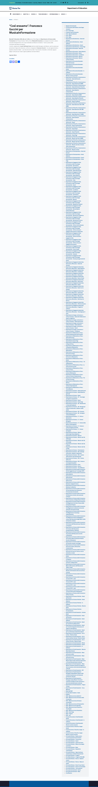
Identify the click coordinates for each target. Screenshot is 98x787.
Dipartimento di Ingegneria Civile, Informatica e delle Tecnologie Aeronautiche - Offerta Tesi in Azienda (75, 223)
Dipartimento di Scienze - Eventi (73, 400)
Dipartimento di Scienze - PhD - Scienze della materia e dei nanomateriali (75, 455)
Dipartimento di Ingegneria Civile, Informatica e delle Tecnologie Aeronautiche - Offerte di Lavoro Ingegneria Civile (73, 235)
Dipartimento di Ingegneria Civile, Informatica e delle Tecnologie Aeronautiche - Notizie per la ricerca (74, 218)
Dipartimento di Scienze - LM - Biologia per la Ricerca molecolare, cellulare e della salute (75, 408)
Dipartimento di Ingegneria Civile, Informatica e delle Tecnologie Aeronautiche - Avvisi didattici (73, 173)
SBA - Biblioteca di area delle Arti (73, 696)
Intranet (44, 2)
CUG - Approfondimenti (71, 34)
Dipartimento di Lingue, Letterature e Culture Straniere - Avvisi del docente (74, 320)
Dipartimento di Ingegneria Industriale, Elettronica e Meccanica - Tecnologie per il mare (75, 312)
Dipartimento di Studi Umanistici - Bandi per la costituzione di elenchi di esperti (75, 630)
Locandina (11, 58)
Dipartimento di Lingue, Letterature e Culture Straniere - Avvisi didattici (74, 324)
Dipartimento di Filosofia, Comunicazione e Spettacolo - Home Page (76, 134)
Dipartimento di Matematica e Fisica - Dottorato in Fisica (74, 352)
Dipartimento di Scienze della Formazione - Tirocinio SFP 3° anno (76, 581)
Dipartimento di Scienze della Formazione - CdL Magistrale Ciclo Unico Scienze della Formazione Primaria (76, 503)
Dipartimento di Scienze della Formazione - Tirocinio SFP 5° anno (76, 587)
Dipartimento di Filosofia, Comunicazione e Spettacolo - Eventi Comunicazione (76, 124)
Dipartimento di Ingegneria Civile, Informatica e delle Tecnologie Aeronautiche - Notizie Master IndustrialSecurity (73, 208)
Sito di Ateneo (18, 2)
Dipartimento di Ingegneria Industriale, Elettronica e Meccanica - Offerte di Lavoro (76, 303)
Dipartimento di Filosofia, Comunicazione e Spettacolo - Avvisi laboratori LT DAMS (76, 113)
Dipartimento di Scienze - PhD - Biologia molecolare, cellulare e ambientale (75, 452)
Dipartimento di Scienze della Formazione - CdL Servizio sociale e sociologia (76, 542)
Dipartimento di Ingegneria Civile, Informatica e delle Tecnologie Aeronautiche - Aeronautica (73, 164)
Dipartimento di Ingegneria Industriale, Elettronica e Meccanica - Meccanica (75, 295)
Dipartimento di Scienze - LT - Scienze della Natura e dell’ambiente (76, 423)
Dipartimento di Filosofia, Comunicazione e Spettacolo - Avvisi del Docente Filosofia (76, 86)
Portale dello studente (27, 2)
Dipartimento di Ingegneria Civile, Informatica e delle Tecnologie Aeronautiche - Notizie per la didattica (75, 214)
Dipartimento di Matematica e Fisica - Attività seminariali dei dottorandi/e (74, 333)
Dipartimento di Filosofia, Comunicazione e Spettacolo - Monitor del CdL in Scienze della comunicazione (76, 144)
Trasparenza (12, 2)
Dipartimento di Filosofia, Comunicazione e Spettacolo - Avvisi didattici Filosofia (76, 97)
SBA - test (68, 715)
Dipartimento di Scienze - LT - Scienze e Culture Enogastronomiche (75, 426)
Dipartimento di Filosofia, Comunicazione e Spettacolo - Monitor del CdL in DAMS (76, 137)
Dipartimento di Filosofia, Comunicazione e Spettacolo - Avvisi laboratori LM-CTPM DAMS (76, 104)
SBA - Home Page (70, 712)
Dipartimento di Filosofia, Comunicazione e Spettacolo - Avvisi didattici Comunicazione (76, 90)
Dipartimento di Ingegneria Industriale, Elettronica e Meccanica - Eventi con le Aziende (75, 287)
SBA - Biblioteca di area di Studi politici (75, 704)
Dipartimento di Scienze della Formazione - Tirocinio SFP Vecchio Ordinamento (76, 590)
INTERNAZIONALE (55, 14)
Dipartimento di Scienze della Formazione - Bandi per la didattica (76, 486)
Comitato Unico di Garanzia (72, 32)
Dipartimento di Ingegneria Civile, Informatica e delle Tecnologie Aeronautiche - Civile (73, 178)
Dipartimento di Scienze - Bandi (73, 395)
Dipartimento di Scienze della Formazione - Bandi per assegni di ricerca (76, 483)
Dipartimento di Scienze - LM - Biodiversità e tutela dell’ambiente (76, 404)
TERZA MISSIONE (43, 14)
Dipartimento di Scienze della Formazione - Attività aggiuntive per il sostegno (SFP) (76, 470)
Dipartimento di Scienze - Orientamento (75, 450)
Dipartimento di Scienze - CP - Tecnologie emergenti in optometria (75, 397)
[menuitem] (10, 14)
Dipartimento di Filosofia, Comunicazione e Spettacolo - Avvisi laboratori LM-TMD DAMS (76, 109)
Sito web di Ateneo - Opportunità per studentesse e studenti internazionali (74, 753)
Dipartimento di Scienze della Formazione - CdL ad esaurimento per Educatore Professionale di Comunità (76, 490)
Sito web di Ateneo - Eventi (72, 741)
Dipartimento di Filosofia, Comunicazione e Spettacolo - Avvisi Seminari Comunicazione (76, 117)
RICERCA (34, 14)
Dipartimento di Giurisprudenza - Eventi (75, 157)
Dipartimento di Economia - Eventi (74, 53)
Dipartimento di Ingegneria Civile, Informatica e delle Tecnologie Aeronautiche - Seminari (73, 252)
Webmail (40, 2)
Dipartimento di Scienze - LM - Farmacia (75, 411)
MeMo (48, 2)
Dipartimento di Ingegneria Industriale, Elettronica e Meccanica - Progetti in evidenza (75, 307)
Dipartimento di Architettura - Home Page (75, 47)
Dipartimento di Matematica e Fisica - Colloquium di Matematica (74, 346)
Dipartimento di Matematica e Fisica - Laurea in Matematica (74, 372)
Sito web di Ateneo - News (72, 747)
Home (10, 19)
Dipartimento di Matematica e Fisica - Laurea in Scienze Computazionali (74, 375)
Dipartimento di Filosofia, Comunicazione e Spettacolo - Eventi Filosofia (76, 131)
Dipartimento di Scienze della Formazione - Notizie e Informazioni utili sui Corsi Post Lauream (76, 570)
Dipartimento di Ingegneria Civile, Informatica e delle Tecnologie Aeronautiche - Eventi (73, 183)
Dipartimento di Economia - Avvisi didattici (76, 51)
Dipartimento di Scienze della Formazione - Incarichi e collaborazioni (76, 561)
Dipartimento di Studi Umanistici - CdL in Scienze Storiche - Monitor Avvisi (75, 640)
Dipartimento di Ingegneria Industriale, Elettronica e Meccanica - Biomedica (75, 274)
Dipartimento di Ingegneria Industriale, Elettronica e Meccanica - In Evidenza (75, 270)
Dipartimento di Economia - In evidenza (75, 55)
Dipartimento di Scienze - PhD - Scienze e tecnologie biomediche (75, 462)
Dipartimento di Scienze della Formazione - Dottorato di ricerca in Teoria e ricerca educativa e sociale (76, 551)
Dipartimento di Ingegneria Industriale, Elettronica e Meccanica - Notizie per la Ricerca (75, 299)
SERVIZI (63, 14)
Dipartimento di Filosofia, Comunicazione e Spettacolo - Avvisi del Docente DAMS (76, 82)
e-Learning (35, 2)
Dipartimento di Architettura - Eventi (74, 45)
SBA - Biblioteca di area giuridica (73, 705)
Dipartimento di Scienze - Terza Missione (75, 468)
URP (51, 2)
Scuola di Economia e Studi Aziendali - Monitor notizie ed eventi (74, 724)
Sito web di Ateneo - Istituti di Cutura (74, 742)
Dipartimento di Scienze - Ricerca (73, 466)
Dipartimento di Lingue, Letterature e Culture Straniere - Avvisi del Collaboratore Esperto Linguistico (76, 316)
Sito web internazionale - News (73, 771)
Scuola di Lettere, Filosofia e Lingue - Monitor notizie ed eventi (74, 733)
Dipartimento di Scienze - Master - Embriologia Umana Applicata (74, 433)
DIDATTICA (26, 14)
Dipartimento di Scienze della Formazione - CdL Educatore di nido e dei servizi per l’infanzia (76, 495)
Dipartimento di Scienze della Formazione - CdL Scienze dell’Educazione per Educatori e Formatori (76, 524)
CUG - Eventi (69, 35)
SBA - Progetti (69, 713)
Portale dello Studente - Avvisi (73, 693)
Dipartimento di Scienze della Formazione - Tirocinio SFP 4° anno (76, 584)
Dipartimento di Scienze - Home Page (74, 402)
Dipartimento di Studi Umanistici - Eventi (75, 644)
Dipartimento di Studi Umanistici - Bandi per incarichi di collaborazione (75, 622)
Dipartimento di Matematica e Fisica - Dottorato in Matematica (74, 356)
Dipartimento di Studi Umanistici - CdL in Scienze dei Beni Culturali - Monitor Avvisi (75, 637)
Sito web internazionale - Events (73, 770)
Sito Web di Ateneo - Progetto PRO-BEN (75, 757)
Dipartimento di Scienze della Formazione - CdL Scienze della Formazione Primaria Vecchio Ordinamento (76, 538)
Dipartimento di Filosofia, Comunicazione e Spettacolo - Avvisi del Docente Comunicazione (76, 79)
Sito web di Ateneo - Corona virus (73, 739)
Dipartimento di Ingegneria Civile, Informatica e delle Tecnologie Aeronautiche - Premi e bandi (73, 247)
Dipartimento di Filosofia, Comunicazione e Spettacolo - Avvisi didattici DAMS (76, 94)
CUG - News (68, 37)
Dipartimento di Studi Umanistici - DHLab (75, 643)
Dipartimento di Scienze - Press (73, 464)
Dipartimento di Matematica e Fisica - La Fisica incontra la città (75, 365)
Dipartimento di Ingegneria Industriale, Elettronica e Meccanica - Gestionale (75, 291)
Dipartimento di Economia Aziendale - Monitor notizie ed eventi (74, 74)
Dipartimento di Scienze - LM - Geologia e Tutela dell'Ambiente (75, 413)
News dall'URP (69, 691)
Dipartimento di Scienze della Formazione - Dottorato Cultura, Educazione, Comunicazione (76, 546)
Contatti (55, 2)
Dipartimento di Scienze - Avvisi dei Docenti (76, 390)
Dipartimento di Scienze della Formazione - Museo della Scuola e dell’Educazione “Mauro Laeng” (76, 565)
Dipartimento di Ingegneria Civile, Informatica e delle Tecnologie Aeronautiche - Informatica (73, 193)
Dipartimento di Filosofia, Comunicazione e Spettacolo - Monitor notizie (76, 148)
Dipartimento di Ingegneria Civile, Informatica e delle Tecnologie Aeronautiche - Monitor (73, 197)
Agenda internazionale (71, 26)
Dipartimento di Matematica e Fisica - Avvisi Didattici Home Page (74, 340)
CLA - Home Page (70, 30)
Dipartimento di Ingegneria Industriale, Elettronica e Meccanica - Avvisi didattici (75, 267)
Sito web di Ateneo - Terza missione (74, 768)
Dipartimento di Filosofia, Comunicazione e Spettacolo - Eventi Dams (76, 127)
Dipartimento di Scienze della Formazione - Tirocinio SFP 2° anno (76, 577)
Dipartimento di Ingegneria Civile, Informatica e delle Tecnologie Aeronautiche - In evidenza (73, 188)
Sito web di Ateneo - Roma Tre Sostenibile (75, 766)
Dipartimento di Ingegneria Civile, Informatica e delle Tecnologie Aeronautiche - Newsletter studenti (74, 202)
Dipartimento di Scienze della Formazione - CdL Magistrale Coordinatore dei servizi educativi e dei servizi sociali (76, 508)
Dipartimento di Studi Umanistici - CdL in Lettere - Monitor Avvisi (75, 634)
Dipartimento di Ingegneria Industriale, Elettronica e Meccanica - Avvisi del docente (75, 263)
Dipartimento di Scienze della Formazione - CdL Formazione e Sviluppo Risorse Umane (76, 499)
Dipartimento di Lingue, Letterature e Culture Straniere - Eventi (74, 327)
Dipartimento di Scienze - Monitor (74, 435)
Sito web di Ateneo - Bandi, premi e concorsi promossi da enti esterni (74, 736)
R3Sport (68, 694)
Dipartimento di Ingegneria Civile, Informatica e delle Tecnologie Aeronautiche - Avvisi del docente (73, 169)
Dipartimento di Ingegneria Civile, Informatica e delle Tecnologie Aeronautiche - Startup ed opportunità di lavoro (75, 258)
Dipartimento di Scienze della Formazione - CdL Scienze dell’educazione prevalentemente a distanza (76, 528)
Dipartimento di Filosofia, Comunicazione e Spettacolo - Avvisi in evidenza (76, 100)
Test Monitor (69, 773)
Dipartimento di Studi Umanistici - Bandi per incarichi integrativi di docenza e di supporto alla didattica (75, 627)
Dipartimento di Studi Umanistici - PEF (75, 670)
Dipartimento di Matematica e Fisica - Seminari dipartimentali (74, 385)
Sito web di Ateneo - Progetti (72, 755)
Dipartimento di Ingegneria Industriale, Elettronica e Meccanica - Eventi (75, 283)
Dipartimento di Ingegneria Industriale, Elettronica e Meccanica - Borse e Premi (75, 277)
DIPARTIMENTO (17, 14)
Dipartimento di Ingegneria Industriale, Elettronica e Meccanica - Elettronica (75, 280)
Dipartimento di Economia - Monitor (74, 56)
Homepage (10, 14)
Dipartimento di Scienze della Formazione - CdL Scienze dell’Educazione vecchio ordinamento (76, 533)
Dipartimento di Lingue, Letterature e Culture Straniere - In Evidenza (74, 330)
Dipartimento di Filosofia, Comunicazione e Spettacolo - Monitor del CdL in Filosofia (76, 140)
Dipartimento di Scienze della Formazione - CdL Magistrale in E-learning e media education (76, 512)
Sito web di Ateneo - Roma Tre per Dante (75, 765)
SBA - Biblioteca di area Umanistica (74, 710)
